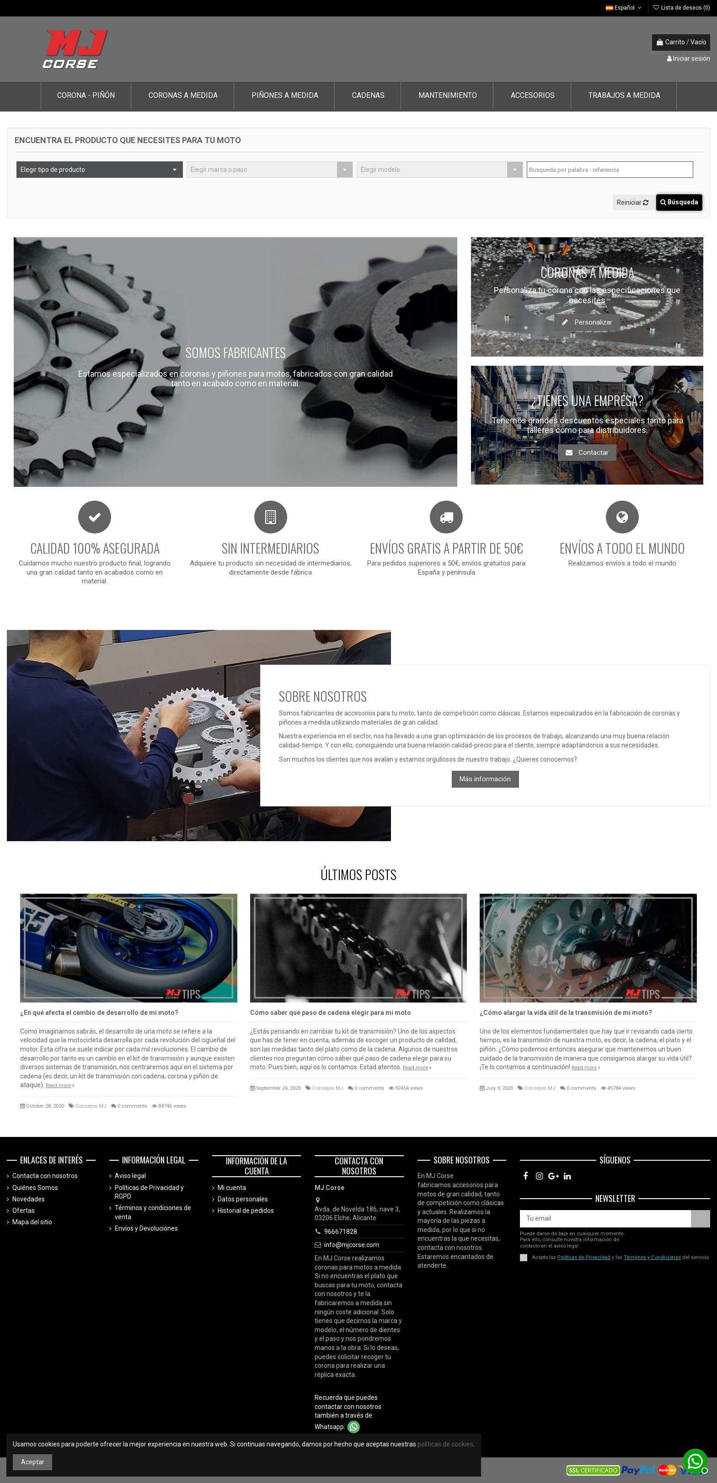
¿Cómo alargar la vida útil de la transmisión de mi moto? (566, 1012)
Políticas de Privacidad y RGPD (149, 1192)
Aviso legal (130, 1175)
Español (624, 8)
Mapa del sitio (32, 1222)
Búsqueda (679, 202)
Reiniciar (633, 202)
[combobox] (99, 169)
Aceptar (32, 1462)
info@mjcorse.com (351, 1244)
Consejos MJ (91, 1106)
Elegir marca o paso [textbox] (219, 169)
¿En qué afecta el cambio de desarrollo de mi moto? (99, 1012)
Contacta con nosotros (45, 1175)
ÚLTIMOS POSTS (358, 874)
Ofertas (23, 1210)
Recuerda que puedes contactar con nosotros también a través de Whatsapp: (348, 1412)
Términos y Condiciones (652, 1257)
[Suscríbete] (700, 1218)
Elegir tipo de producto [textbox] (53, 169)
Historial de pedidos (246, 1210)
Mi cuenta (232, 1187)
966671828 (340, 1231)
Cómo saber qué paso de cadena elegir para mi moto (330, 1012)
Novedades (28, 1199)
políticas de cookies (445, 1444)
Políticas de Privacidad (583, 1257)
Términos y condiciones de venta (153, 1212)
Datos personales (243, 1199)
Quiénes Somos (35, 1187)
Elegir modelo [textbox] (380, 169)
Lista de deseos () (681, 8)
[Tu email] (605, 1218)
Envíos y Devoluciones (146, 1228)
